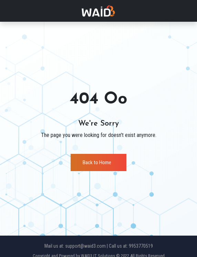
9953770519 (141, 246)
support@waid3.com (85, 246)
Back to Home (97, 162)
